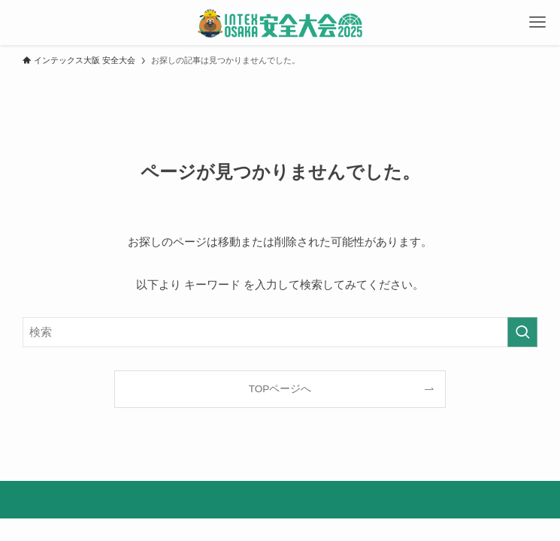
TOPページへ (280, 388)
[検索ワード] (280, 332)
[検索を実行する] (522, 332)
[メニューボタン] (537, 22)
